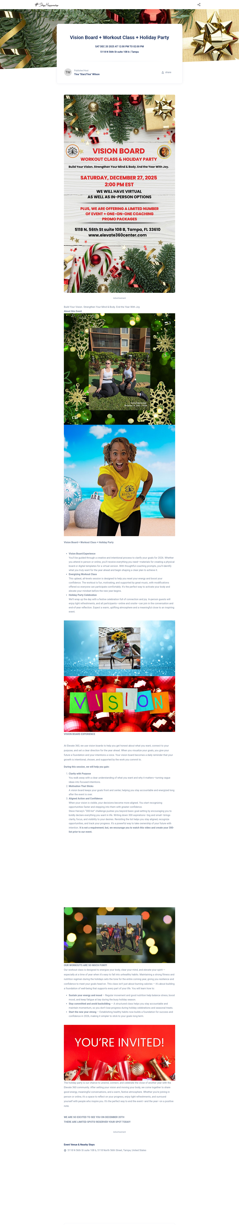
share (166, 72)
